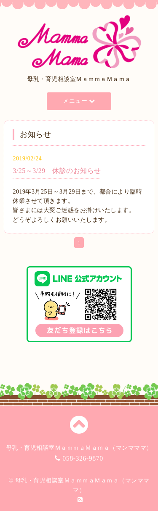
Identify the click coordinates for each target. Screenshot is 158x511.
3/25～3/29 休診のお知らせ (57, 170)
